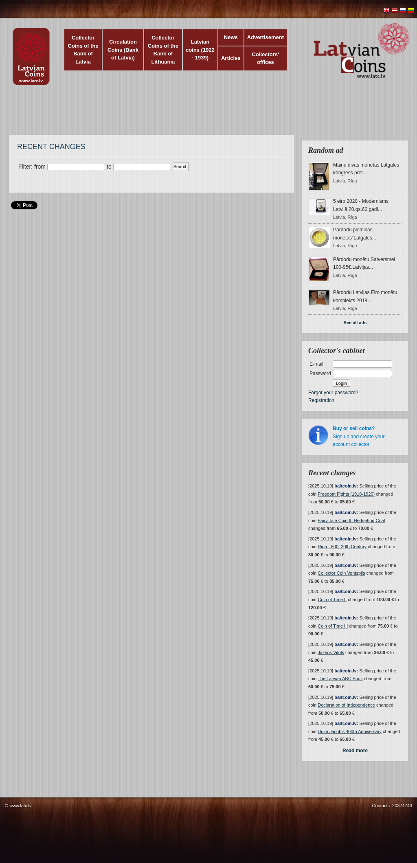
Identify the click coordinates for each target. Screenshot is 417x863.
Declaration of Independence (346, 705)
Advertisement (265, 37)
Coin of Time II (332, 599)
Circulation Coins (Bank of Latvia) (123, 50)
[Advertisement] (206, 114)
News (231, 37)
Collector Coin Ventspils (341, 573)
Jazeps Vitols (331, 652)
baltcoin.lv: (346, 485)
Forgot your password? (333, 392)
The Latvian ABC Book (340, 678)
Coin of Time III (333, 626)
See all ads (355, 322)
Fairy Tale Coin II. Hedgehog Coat (351, 520)
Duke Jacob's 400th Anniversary (350, 731)
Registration (321, 400)
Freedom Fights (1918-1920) (346, 494)
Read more (355, 750)
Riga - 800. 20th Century (342, 546)
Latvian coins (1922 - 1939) (200, 50)
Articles (231, 58)
